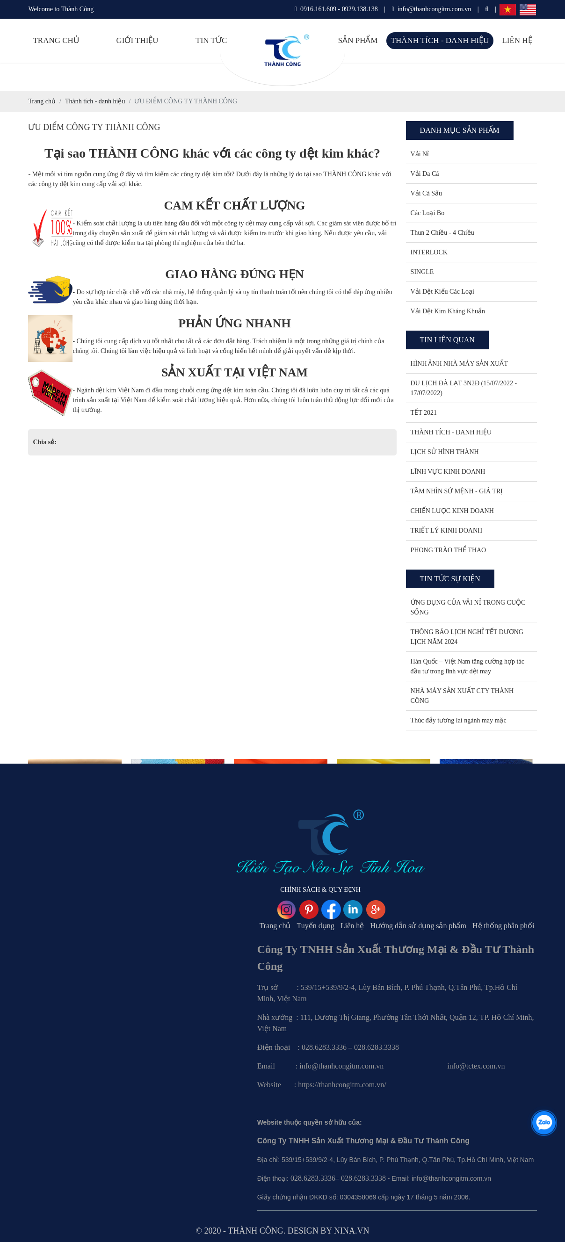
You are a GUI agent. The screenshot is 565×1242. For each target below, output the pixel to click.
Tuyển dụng (315, 926)
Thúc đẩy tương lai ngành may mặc (459, 720)
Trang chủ (56, 40)
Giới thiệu (137, 40)
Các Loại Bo (428, 213)
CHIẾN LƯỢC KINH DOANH (452, 510)
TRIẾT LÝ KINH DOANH (447, 530)
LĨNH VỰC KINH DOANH (448, 471)
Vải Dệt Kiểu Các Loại (442, 291)
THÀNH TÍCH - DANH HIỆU (451, 432)
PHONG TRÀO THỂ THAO (448, 550)
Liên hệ (517, 40)
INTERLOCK (429, 252)
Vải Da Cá (425, 173)
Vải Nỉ (420, 154)
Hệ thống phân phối (503, 926)
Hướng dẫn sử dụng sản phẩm (418, 926)
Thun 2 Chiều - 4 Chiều (442, 232)
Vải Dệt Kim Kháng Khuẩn (448, 311)
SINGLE (422, 271)
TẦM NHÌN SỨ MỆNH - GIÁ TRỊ (457, 491)
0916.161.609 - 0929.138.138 (336, 9)
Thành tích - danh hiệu (440, 40)
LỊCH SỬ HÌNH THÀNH (445, 451)
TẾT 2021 (424, 412)
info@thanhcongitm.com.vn (431, 9)
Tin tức (211, 40)
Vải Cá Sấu (426, 193)
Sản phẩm (358, 40)
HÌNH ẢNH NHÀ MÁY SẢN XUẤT (459, 363)
